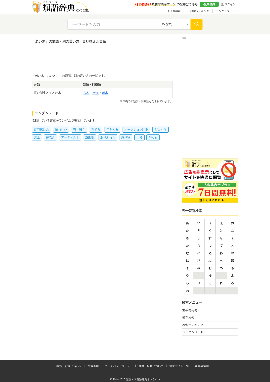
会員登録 (209, 4)
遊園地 (89, 137)
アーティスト (70, 137)
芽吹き (50, 137)
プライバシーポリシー (118, 366)
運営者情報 (202, 366)
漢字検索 (188, 317)
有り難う (79, 129)
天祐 (139, 137)
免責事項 (93, 366)
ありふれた (107, 137)
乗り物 (125, 137)
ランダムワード (225, 11)
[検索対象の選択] (175, 24)
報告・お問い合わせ (69, 366)
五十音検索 (174, 11)
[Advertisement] (102, 60)
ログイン (230, 4)
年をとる (112, 129)
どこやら (160, 129)
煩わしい (61, 129)
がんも (153, 137)
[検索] (196, 24)
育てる (95, 129)
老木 (105, 92)
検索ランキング (199, 11)
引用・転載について (151, 366)
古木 (86, 92)
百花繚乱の (41, 129)
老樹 (96, 92)
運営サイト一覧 (179, 366)
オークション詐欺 (136, 129)
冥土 (37, 137)
